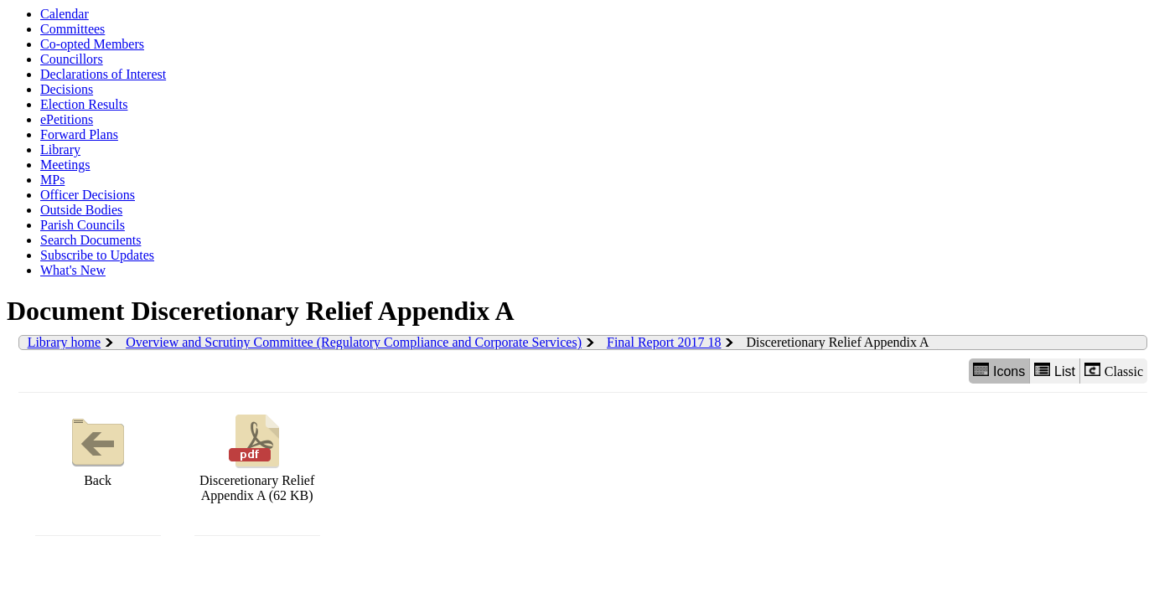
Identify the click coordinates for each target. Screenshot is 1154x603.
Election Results (83, 104)
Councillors (71, 59)
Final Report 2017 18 (664, 342)
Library (60, 149)
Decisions (66, 89)
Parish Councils (82, 225)
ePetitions (66, 119)
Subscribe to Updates (97, 255)
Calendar (64, 14)
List (1054, 371)
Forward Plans (79, 134)
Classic (1113, 371)
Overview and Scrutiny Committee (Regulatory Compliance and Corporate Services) (354, 342)
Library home (64, 342)
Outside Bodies (81, 210)
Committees (72, 29)
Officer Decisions (87, 195)
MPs (52, 180)
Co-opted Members (92, 44)
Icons (999, 371)
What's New (73, 270)
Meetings (65, 164)
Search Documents (90, 240)
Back (98, 448)
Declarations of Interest (103, 74)
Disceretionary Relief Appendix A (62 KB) (256, 456)
